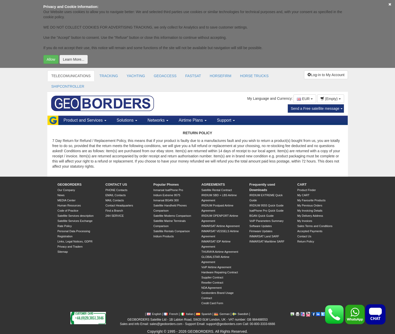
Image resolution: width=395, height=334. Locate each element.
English (154, 313)
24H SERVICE (114, 215)
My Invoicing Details (310, 210)
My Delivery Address (310, 215)
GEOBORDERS (70, 184)
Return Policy (305, 241)
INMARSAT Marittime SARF (266, 241)
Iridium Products (163, 236)
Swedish (240, 313)
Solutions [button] (127, 120)
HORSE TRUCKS (254, 76)
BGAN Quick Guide (261, 215)
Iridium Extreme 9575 (166, 195)
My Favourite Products (311, 200)
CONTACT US (116, 184)
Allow (51, 59)
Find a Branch (114, 210)
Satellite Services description (76, 215)
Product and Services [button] (84, 120)
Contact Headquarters (119, 205)
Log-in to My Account (326, 75)
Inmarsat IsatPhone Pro (168, 190)
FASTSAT (193, 76)
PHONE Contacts (116, 190)
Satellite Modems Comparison (172, 215)
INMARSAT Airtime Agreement (220, 226)
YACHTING (136, 76)
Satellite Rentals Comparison (171, 231)
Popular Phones (166, 184)
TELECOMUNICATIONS (71, 76)
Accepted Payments (310, 231)
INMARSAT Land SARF (264, 236)
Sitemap (63, 251)
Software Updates (260, 226)
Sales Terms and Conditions (315, 226)
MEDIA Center (67, 200)
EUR (305, 99)
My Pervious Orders (309, 205)
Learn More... (73, 59)
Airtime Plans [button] (193, 120)
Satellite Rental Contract (216, 190)
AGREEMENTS (213, 184)
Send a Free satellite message (317, 108)
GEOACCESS (165, 76)
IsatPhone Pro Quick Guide (266, 210)
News (61, 195)
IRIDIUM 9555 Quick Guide (266, 205)
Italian (187, 313)
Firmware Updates (260, 231)
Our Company (66, 190)
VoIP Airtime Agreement (216, 267)
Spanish (204, 313)
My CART (303, 195)
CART (302, 184)
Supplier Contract (212, 277)
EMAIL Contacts (115, 195)
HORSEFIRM (220, 76)
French (171, 313)
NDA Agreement (211, 287)
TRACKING (108, 76)
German (222, 313)
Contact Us (304, 236)
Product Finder (306, 190)
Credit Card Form (212, 303)
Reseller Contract (212, 282)
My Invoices (304, 220)
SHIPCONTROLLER (67, 86)
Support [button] (226, 120)
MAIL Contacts (114, 200)
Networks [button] (158, 120)
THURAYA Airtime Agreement (219, 251)
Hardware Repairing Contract (219, 272)
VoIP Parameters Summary (266, 220)
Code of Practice (68, 210)
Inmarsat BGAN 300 (166, 200)
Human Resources (69, 205)
